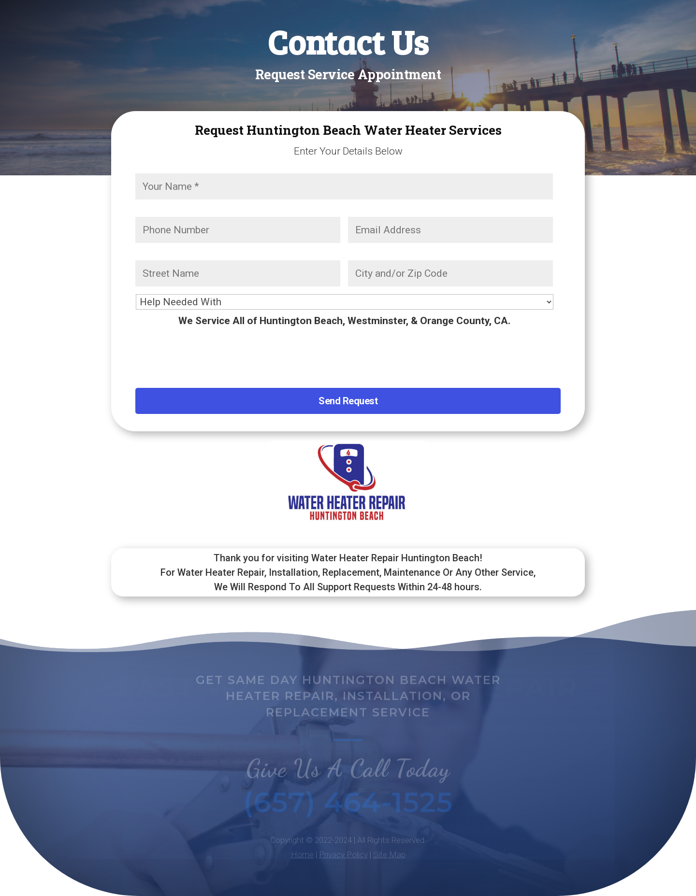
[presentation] (208, 353)
